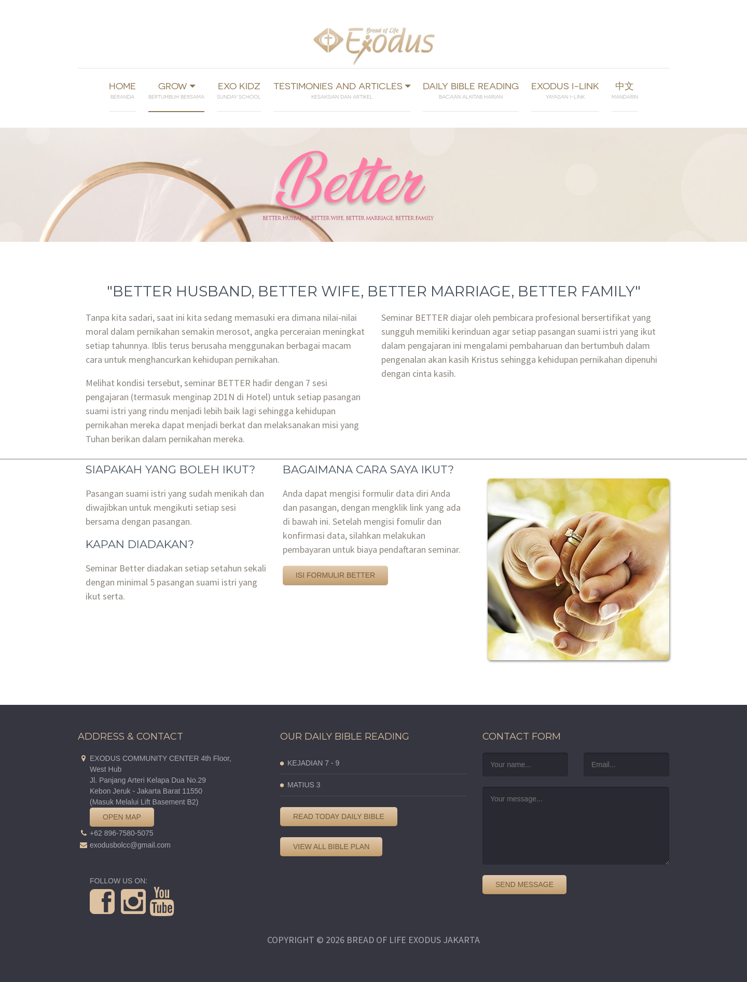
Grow (176, 90)
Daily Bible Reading (471, 90)
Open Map (122, 817)
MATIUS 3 (304, 785)
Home (122, 90)
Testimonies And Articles (341, 90)
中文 (625, 90)
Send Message (524, 884)
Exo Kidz (239, 90)
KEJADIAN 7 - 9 (313, 763)
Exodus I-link (565, 90)
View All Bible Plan (331, 846)
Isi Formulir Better (335, 575)
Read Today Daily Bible (338, 816)
